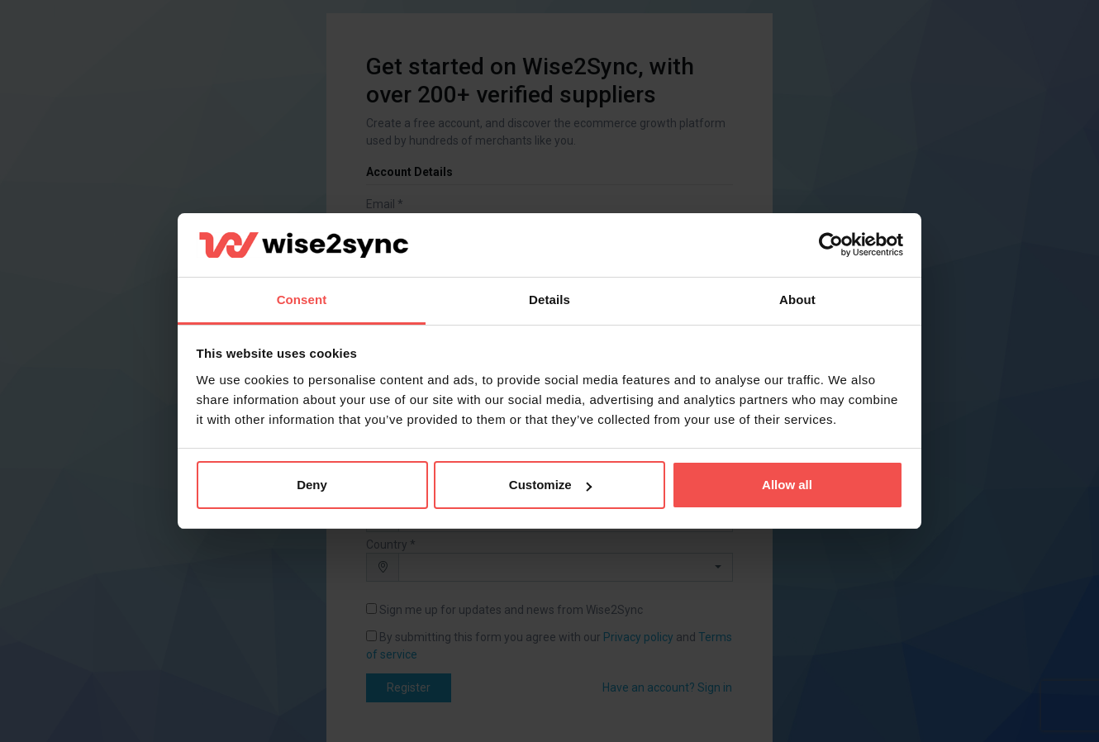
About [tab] (797, 300)
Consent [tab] (302, 300)
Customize (550, 485)
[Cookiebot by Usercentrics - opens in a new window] (831, 245)
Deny (312, 485)
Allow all (787, 485)
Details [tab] (549, 300)
